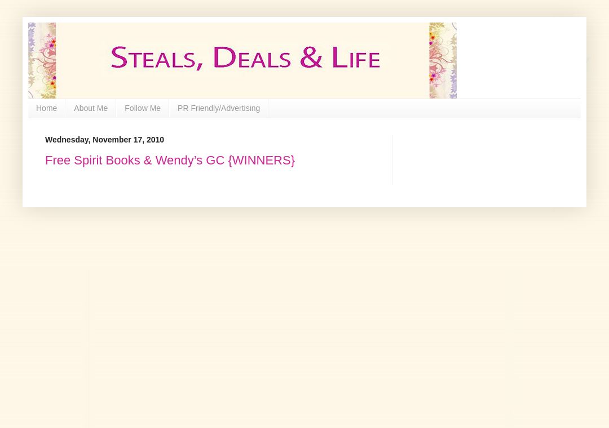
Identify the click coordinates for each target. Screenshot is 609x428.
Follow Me (143, 108)
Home (46, 108)
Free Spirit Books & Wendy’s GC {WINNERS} (170, 160)
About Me (91, 108)
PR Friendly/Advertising (219, 108)
